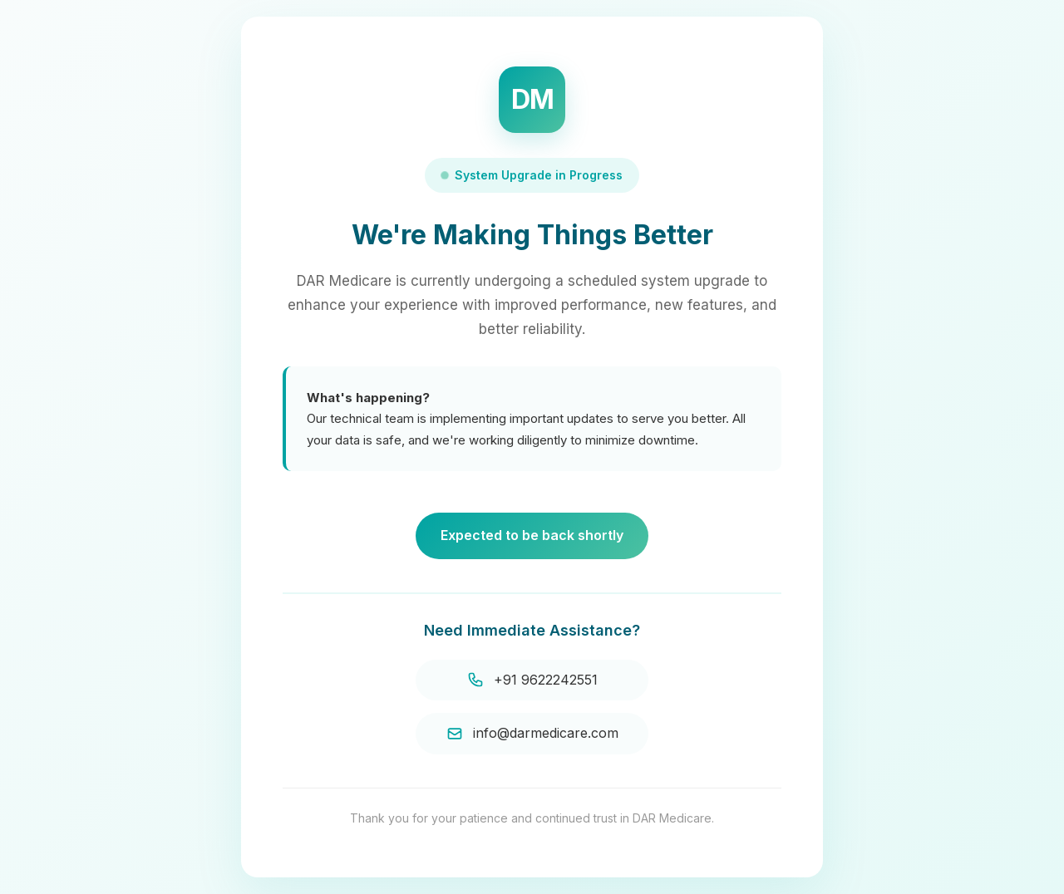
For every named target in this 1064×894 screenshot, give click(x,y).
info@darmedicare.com (532, 733)
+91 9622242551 (532, 680)
